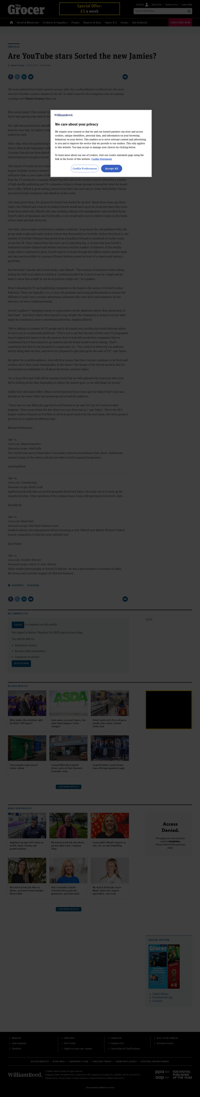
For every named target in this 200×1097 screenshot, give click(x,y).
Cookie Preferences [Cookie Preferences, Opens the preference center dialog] (85, 168)
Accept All (111, 168)
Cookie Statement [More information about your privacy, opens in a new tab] (101, 159)
